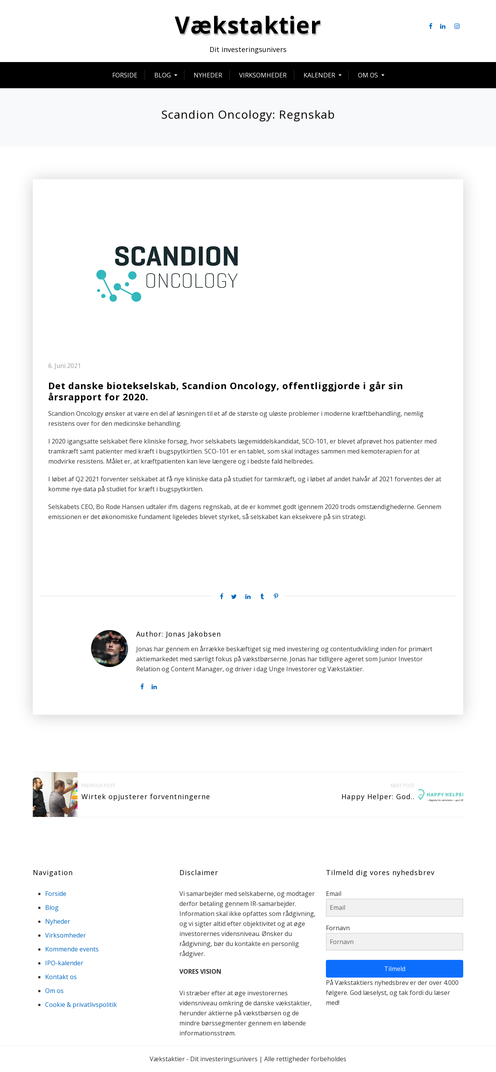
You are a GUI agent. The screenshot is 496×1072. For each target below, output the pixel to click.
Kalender (319, 76)
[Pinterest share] (276, 597)
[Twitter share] (233, 597)
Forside (124, 76)
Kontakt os (61, 977)
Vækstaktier (248, 25)
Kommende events (72, 949)
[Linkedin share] (248, 597)
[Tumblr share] (262, 597)
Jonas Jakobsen (193, 635)
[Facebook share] (220, 597)
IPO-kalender (64, 963)
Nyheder (208, 76)
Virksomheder (263, 76)
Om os (368, 76)
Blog (162, 76)
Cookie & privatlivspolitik (81, 1005)
